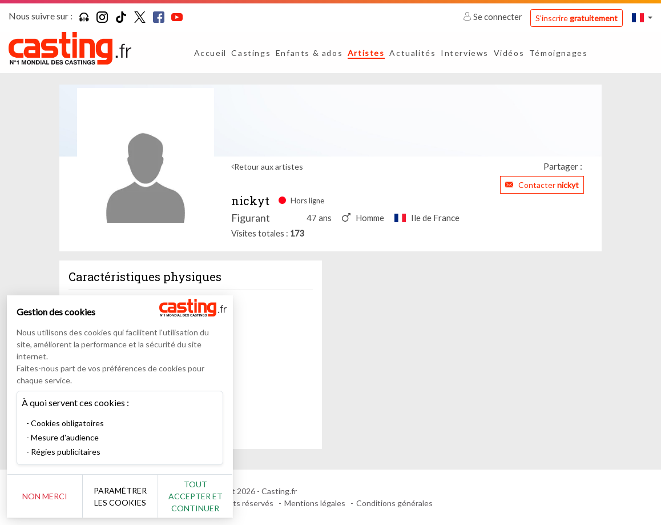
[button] (642, 17)
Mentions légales (314, 503)
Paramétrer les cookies (127, 496)
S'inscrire (576, 18)
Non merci (47, 496)
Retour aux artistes (268, 166)
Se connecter (493, 16)
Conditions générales (394, 503)
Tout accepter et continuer (206, 496)
